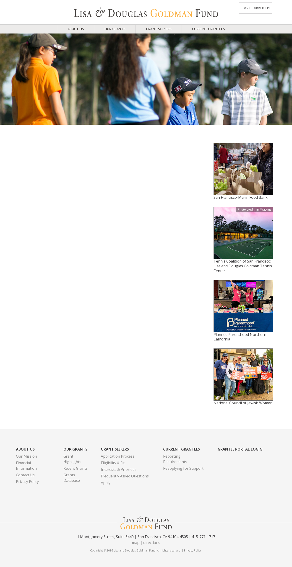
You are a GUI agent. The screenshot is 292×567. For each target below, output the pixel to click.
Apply (105, 482)
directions (151, 542)
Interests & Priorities (118, 469)
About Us (76, 29)
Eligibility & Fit (113, 462)
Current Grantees (208, 29)
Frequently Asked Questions (125, 476)
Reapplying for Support (183, 468)
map (135, 542)
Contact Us (25, 474)
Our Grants (114, 29)
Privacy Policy (27, 481)
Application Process (117, 456)
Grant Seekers (158, 29)
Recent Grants (75, 468)
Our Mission (26, 456)
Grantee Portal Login (256, 8)
